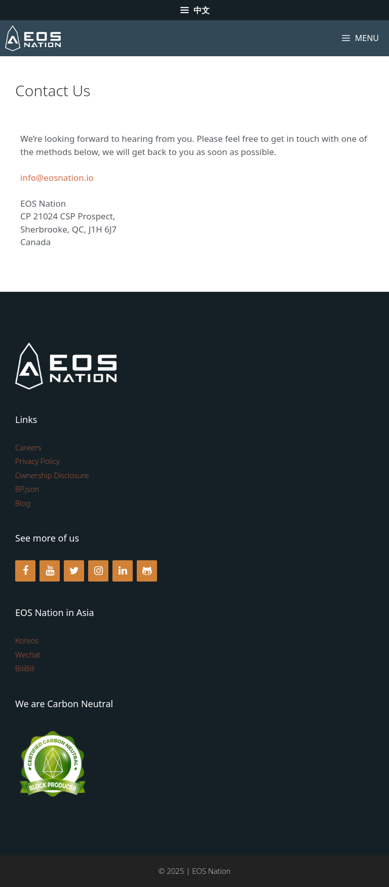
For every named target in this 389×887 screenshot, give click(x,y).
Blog (22, 503)
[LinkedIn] (122, 571)
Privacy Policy (37, 461)
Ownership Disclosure (52, 475)
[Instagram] (98, 571)
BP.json (27, 489)
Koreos (27, 640)
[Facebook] (25, 571)
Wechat (28, 654)
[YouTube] (50, 571)
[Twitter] (74, 571)
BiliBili (24, 668)
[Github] (147, 571)
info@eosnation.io (57, 177)
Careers (28, 447)
